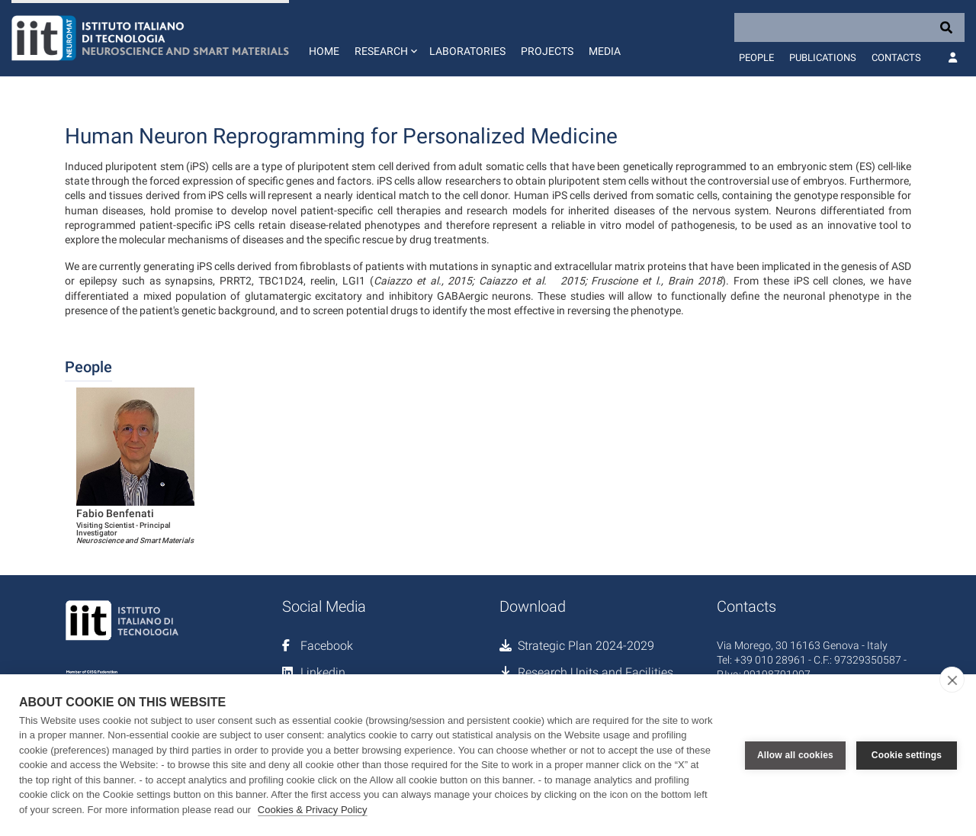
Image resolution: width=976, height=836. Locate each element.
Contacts (896, 57)
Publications (822, 57)
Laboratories (467, 51)
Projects (547, 51)
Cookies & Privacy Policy (313, 809)
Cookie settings (907, 755)
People (756, 57)
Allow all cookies (795, 755)
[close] (952, 680)
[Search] (849, 27)
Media (605, 51)
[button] (384, 38)
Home (324, 51)
